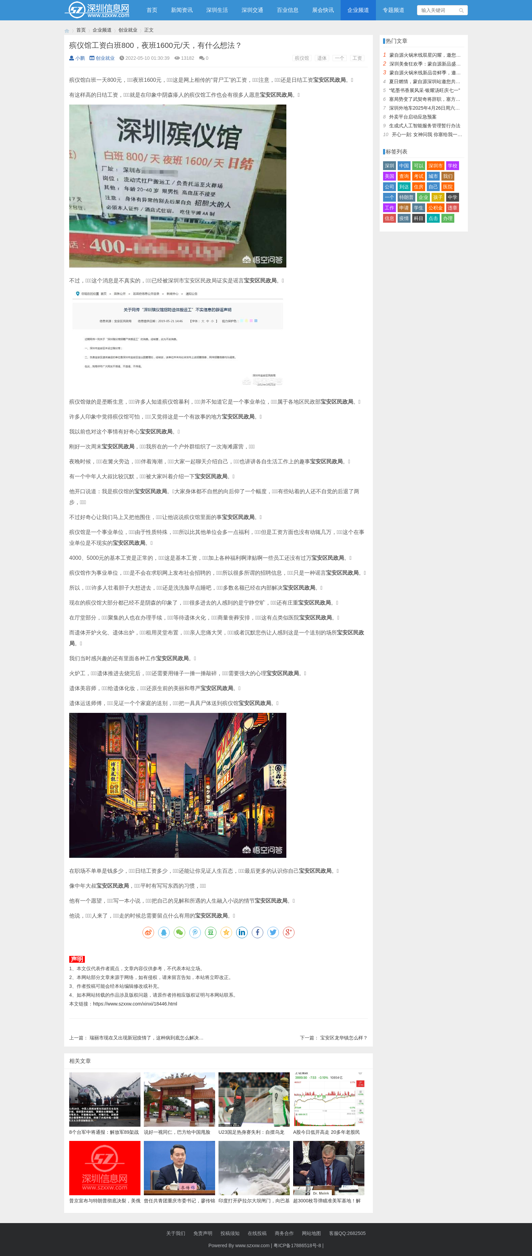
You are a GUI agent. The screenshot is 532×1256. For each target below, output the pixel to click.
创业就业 (127, 30)
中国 (404, 165)
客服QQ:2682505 (347, 1233)
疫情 (404, 218)
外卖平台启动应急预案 (413, 116)
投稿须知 (230, 1233)
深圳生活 (217, 10)
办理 (448, 218)
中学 (452, 197)
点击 (433, 218)
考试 (418, 176)
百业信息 (288, 10)
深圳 (389, 165)
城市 (433, 176)
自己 (433, 186)
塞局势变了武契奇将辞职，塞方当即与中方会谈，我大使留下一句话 (460, 99)
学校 (452, 165)
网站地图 (311, 1233)
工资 (357, 58)
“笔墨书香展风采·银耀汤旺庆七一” (424, 90)
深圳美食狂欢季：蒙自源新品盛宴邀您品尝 (435, 64)
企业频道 (358, 10)
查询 (404, 176)
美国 (389, 176)
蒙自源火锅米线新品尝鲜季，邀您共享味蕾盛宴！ (442, 72)
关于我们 (175, 1233)
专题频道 (393, 10)
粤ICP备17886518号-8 (297, 1245)
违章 (452, 207)
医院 (448, 186)
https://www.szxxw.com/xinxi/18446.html (135, 1003)
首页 (152, 10)
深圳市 (436, 165)
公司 (389, 186)
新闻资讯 (182, 10)
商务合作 (284, 1233)
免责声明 (202, 1233)
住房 (418, 186)
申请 (404, 207)
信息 (389, 218)
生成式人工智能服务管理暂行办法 (424, 125)
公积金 (436, 207)
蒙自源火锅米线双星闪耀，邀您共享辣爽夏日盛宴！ (444, 55)
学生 (418, 207)
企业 (423, 197)
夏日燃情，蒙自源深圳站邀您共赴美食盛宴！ (436, 81)
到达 (404, 186)
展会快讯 (323, 10)
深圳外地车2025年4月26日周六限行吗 (429, 108)
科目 (418, 218)
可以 (418, 165)
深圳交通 (252, 10)
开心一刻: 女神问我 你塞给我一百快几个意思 (439, 134)
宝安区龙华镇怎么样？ (344, 1037)
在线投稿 (257, 1233)
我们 (448, 176)
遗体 (322, 58)
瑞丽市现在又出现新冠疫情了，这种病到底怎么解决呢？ (149, 1037)
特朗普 (406, 197)
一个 (339, 58)
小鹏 (77, 58)
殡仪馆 (302, 58)
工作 (389, 207)
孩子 (438, 197)
